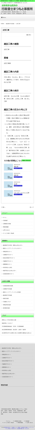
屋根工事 (16, 175)
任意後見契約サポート (8, 273)
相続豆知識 (6, 298)
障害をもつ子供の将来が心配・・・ (10, 320)
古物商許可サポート (8, 254)
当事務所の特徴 (7, 223)
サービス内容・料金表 (8, 233)
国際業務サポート (7, 264)
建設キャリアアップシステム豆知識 (12, 292)
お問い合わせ (6, 230)
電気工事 (16, 166)
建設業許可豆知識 (18, 168)
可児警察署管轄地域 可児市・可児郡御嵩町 (13, 326)
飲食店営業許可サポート (9, 258)
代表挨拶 (5, 220)
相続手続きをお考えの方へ (9, 270)
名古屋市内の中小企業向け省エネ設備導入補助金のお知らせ (16, 333)
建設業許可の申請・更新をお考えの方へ (13, 245)
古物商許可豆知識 (7, 289)
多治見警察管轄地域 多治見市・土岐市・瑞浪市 (14, 329)
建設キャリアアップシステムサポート (12, 248)
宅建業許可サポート (8, 261)
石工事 (15, 184)
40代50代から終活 (7, 267)
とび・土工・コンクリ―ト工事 (21, 192)
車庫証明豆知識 (7, 304)
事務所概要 (6, 227)
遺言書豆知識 (6, 308)
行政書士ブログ (7, 301)
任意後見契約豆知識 (8, 285)
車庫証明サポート (7, 251)
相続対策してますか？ (7, 323)
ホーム (4, 217)
